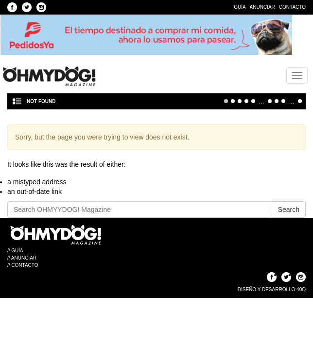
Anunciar (262, 7)
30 (283, 101)
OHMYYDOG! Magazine (49, 76)
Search (288, 209)
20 (276, 101)
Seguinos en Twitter (27, 7)
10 (270, 101)
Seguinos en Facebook (12, 7)
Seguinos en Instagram (41, 7)
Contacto (292, 7)
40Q (301, 289)
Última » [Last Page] (300, 101)
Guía (239, 7)
